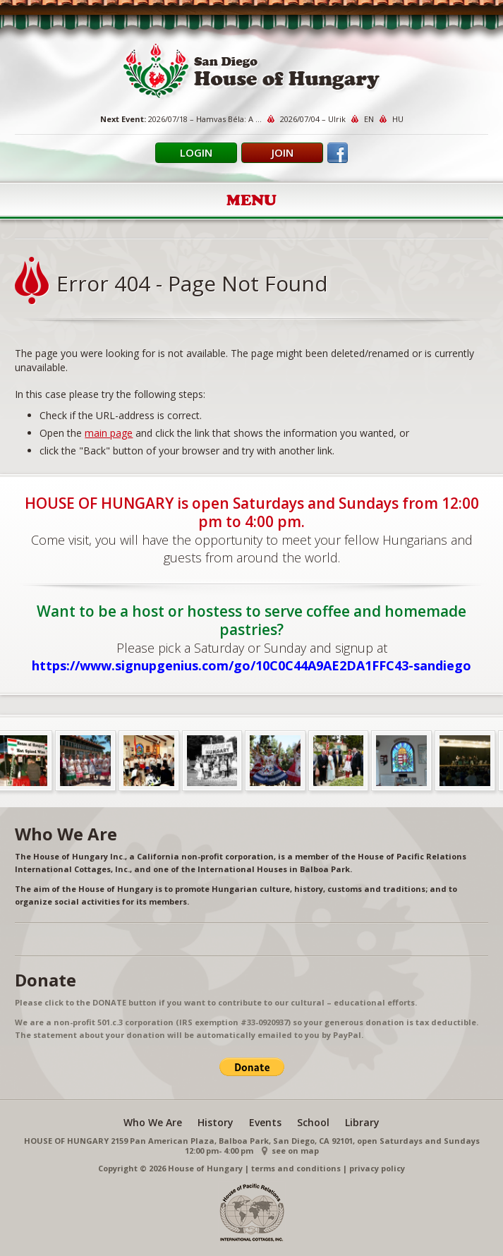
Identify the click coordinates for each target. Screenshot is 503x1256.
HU (398, 119)
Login (196, 152)
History (216, 1122)
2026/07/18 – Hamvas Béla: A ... (205, 119)
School (313, 1122)
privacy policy (377, 1168)
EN (369, 119)
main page (109, 433)
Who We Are (152, 1122)
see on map (295, 1150)
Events (265, 1122)
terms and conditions (296, 1168)
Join (282, 152)
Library (362, 1122)
